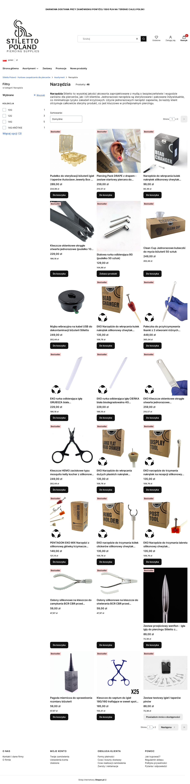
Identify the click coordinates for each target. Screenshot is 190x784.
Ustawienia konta (59, 759)
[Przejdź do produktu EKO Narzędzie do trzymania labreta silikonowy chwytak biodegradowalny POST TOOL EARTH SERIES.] (165, 518)
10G (10, 109)
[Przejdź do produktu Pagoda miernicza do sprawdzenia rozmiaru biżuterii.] (72, 673)
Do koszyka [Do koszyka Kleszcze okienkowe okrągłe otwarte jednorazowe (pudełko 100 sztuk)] (59, 273)
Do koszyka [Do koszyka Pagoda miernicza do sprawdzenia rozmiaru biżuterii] (59, 717)
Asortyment (59, 77)
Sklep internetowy (91, 780)
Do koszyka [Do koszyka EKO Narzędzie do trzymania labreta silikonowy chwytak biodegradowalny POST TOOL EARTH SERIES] (152, 561)
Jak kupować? (152, 756)
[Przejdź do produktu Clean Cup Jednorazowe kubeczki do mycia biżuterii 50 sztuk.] (165, 223)
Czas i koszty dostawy (109, 759)
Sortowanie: (56, 112)
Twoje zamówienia (59, 756)
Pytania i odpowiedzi (156, 766)
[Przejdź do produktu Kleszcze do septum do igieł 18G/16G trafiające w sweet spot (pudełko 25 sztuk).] (119, 673)
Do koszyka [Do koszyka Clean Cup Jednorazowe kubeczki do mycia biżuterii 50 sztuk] (152, 273)
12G (10, 115)
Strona (166, 119)
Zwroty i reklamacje (108, 766)
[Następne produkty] (168, 727)
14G (10, 121)
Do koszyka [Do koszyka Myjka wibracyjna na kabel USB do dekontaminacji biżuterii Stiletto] (59, 345)
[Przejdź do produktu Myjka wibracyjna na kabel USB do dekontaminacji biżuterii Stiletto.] (72, 301)
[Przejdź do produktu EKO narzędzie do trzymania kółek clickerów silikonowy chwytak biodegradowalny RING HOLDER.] (119, 518)
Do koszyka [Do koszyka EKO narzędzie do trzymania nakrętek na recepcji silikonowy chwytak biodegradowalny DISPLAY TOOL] (152, 489)
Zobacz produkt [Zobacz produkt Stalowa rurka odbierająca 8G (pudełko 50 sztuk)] (108, 273)
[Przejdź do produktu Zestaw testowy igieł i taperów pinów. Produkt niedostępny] (165, 673)
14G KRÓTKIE (15, 127)
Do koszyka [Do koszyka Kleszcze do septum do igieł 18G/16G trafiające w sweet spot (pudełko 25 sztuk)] (105, 717)
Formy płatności (106, 756)
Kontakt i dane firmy (13, 756)
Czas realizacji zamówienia (112, 763)
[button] (143, 39)
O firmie (7, 759)
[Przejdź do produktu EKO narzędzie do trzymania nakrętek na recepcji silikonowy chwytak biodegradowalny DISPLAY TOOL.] (165, 445)
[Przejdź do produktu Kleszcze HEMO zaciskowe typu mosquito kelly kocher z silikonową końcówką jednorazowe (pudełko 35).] (72, 445)
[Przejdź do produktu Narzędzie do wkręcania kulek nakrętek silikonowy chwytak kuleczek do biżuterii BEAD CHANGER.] (165, 151)
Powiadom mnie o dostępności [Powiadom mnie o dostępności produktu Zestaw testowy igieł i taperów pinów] (163, 717)
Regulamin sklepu (154, 759)
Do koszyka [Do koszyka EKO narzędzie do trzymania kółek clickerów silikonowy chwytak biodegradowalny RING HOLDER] (105, 561)
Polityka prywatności (156, 763)
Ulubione (54, 763)
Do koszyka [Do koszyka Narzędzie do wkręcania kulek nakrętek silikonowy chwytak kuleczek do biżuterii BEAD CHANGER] (152, 195)
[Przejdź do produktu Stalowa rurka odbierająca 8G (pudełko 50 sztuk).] (119, 226)
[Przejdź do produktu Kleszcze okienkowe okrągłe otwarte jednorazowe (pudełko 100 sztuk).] (72, 221)
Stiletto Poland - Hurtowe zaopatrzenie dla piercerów (26, 77)
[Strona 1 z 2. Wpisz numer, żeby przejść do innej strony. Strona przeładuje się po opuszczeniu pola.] (172, 119)
